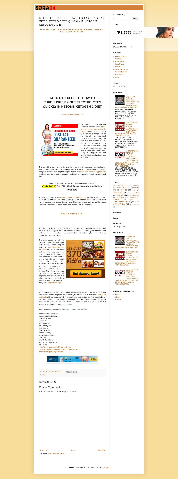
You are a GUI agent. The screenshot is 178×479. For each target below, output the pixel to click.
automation (136, 185)
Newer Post (44, 450)
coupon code (75, 309)
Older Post (101, 450)
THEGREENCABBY (121, 202)
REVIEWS (120, 197)
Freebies (123, 190)
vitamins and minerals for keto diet (73, 197)
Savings (116, 199)
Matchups (120, 195)
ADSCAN (123, 185)
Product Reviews (121, 56)
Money (129, 195)
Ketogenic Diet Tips (53, 283)
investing (130, 193)
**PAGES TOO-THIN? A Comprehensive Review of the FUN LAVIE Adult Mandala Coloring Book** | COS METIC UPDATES (127, 101)
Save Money (119, 64)
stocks (131, 199)
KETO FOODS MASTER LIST (72, 214)
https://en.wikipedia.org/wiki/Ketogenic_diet (55, 347)
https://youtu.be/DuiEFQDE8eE (72, 115)
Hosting (118, 67)
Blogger (106, 467)
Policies (136, 195)
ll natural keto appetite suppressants (92, 172)
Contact (118, 300)
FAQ (114, 190)
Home (73, 450)
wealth (137, 201)
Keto (44, 375)
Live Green (119, 75)
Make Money (119, 61)
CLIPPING (119, 187)
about (117, 77)
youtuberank (135, 204)
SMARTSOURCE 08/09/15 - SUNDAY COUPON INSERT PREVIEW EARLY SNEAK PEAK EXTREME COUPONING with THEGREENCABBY (127, 129)
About (117, 297)
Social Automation (121, 69)
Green (134, 190)
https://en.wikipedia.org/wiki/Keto (51, 352)
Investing (118, 59)
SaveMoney (133, 197)
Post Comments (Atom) (56, 454)
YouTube (120, 204)
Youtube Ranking (121, 72)
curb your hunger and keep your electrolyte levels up (93, 129)
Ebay (135, 187)
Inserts (117, 192)
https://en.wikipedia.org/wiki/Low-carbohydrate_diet (58, 349)
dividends (128, 187)
